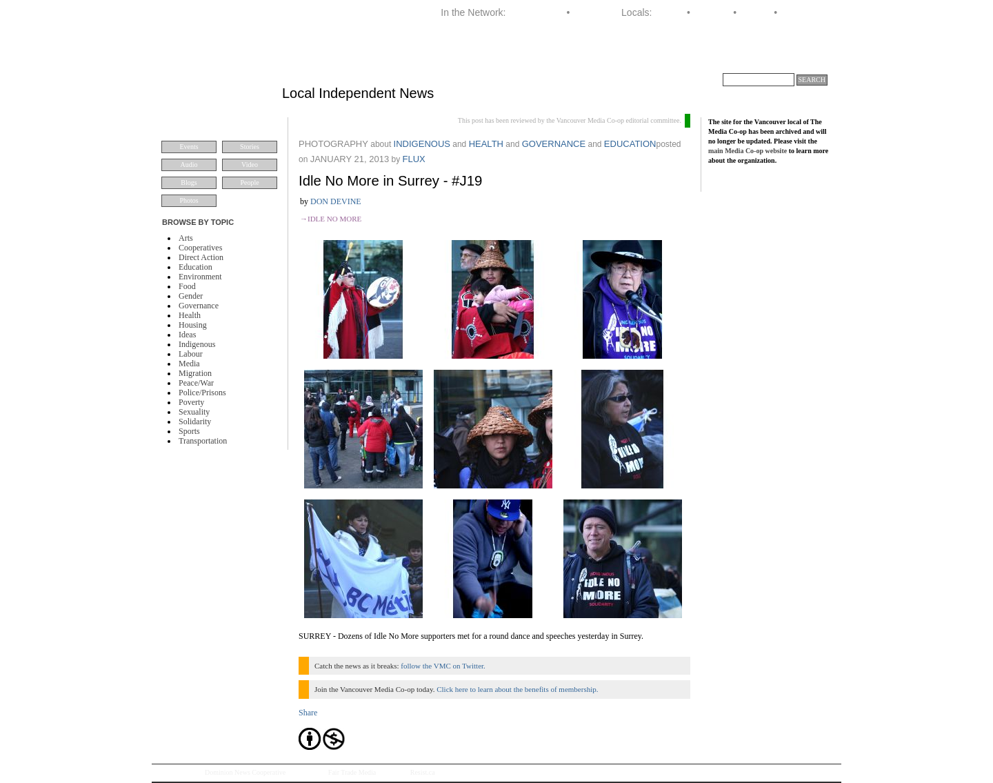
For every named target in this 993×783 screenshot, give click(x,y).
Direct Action (201, 257)
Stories (249, 146)
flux (413, 159)
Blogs (189, 182)
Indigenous (197, 344)
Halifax (669, 12)
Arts (186, 238)
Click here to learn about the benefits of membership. (517, 689)
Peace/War (196, 383)
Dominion (592, 12)
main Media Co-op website (747, 151)
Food (187, 286)
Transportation (203, 441)
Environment (200, 276)
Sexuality (194, 412)
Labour (191, 354)
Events (188, 146)
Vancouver (802, 12)
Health (190, 315)
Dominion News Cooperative (245, 772)
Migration (195, 373)
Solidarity (195, 421)
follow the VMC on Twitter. (443, 666)
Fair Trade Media (352, 772)
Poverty (191, 402)
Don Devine (335, 201)
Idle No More (334, 219)
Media (189, 363)
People (249, 182)
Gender (191, 296)
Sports (189, 431)
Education (195, 267)
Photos (188, 200)
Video (249, 164)
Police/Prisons (202, 392)
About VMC (797, 58)
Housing (193, 325)
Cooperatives (200, 247)
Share (308, 712)
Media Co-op (535, 12)
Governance (199, 305)
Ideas (187, 334)
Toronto (755, 12)
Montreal (711, 12)
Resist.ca (422, 772)
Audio (189, 164)
